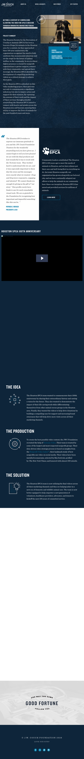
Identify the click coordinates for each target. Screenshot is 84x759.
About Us (23, 4)
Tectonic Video (70, 58)
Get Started (74, 4)
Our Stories (57, 4)
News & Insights (40, 4)
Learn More (51, 197)
